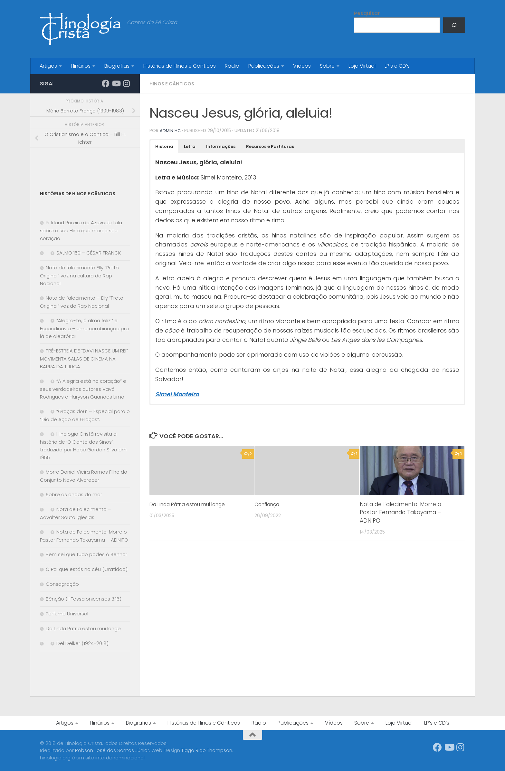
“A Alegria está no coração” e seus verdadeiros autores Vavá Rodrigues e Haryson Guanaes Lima (83, 389)
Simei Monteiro (177, 394)
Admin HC (170, 130)
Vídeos (302, 66)
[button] (164, 146)
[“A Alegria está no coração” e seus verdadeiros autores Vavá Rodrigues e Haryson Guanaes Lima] (43, 381)
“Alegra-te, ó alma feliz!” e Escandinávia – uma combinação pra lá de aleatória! (84, 328)
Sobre (327, 66)
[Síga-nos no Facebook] (106, 83)
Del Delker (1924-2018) (82, 643)
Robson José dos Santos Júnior (112, 750)
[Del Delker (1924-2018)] (43, 644)
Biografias (116, 66)
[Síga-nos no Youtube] (116, 83)
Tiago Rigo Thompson (206, 750)
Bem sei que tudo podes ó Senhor (86, 554)
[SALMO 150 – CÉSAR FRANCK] (43, 253)
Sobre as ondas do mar (74, 494)
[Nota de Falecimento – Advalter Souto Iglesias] (43, 510)
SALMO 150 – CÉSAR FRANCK (88, 252)
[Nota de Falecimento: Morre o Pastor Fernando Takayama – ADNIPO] (43, 532)
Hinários (81, 66)
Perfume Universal (67, 613)
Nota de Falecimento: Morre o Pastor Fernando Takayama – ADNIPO (400, 512)
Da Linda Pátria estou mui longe (192, 504)
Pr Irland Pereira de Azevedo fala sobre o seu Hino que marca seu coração (81, 230)
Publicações (263, 66)
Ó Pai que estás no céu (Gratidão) (87, 569)
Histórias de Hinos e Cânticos (179, 66)
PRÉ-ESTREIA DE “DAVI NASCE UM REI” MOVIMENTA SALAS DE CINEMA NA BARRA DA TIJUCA (84, 358)
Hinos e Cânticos (173, 83)
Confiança (268, 504)
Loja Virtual (362, 66)
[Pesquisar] (454, 25)
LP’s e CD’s (397, 66)
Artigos (48, 66)
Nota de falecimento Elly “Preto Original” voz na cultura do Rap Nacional (79, 275)
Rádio (232, 66)
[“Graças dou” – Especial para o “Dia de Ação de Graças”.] (43, 412)
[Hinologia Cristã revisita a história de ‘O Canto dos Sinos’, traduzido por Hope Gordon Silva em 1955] (43, 434)
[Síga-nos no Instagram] (126, 83)
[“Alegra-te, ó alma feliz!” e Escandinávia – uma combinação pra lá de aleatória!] (43, 321)
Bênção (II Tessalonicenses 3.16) (83, 598)
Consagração (62, 584)
